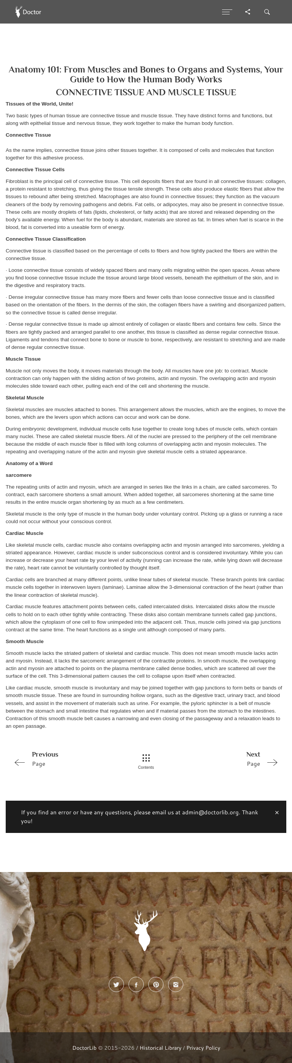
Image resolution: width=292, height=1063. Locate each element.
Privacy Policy (203, 1048)
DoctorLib (84, 1048)
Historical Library (160, 1048)
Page (63, 758)
